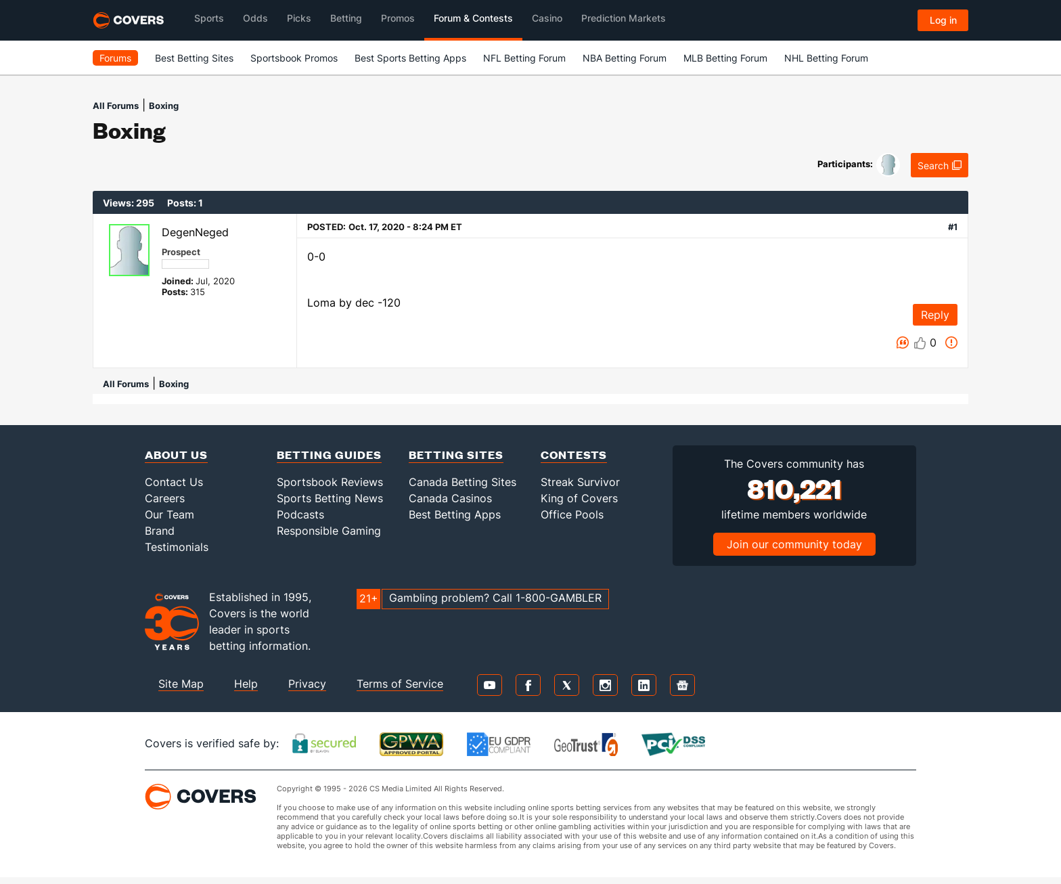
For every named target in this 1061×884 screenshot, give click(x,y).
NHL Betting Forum (826, 58)
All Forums (116, 105)
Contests (574, 454)
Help (246, 683)
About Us (176, 454)
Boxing (164, 105)
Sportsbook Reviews (330, 482)
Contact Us (174, 482)
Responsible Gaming (329, 530)
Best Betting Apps (455, 514)
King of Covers (579, 498)
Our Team (169, 514)
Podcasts (300, 514)
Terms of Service (400, 683)
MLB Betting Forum (725, 58)
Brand (160, 530)
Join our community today (794, 544)
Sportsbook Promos (294, 58)
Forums (115, 58)
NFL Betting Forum (524, 58)
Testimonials (176, 547)
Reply (935, 315)
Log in (943, 20)
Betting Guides (329, 454)
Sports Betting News (330, 498)
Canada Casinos (450, 498)
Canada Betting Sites (462, 482)
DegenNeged (195, 232)
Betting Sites (456, 454)
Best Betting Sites (194, 58)
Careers (165, 498)
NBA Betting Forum (625, 58)
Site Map (181, 683)
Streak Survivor (580, 482)
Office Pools (572, 514)
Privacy (307, 683)
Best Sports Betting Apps (410, 58)
